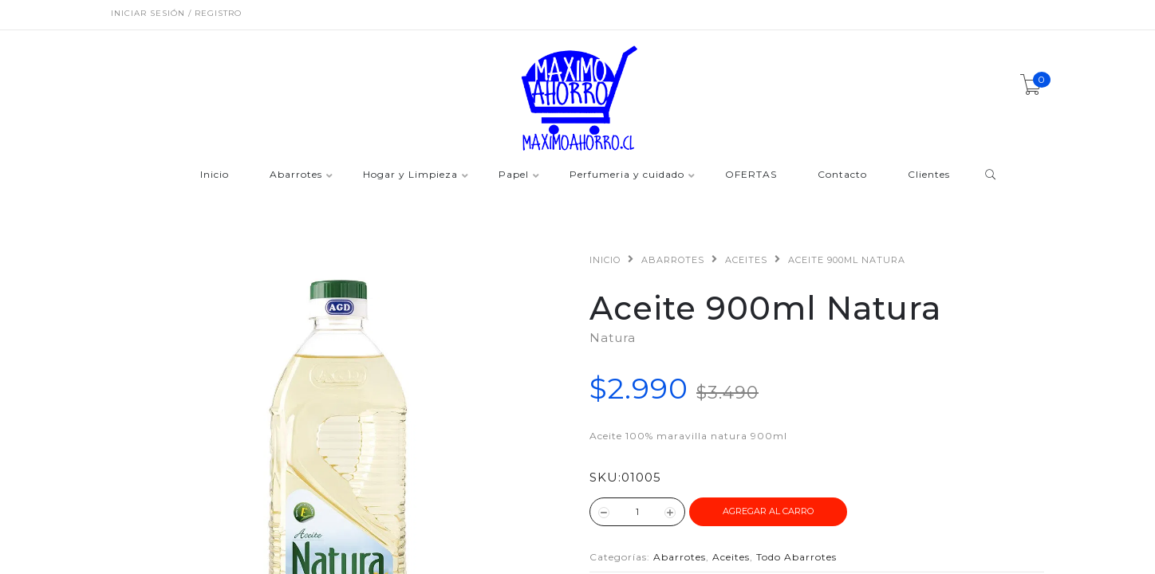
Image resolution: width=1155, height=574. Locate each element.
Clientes (929, 175)
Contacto (842, 175)
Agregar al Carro (768, 511)
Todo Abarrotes (796, 557)
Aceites (746, 259)
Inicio (214, 175)
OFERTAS (751, 175)
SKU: (605, 477)
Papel (514, 175)
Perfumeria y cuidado (627, 175)
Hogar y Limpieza (410, 175)
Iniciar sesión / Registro (176, 13)
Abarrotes (296, 175)
